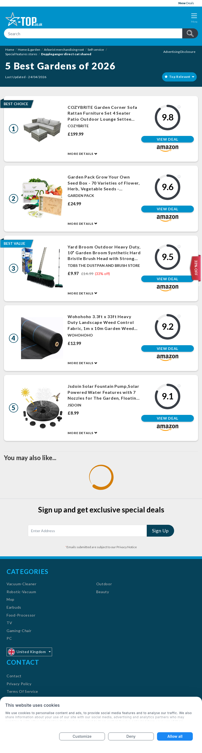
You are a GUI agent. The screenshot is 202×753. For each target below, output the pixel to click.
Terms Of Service (22, 691)
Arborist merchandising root (64, 50)
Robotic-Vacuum (21, 591)
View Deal (167, 139)
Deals (186, 3)
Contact (14, 676)
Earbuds (14, 607)
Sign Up (160, 530)
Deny (131, 736)
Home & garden (29, 50)
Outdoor (104, 584)
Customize (82, 736)
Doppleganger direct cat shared (66, 54)
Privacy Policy (19, 683)
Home (9, 50)
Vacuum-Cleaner (22, 584)
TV (9, 622)
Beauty (102, 591)
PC (9, 638)
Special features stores (21, 54)
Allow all (174, 736)
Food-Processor (21, 615)
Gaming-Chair (19, 630)
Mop (10, 599)
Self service (96, 50)
